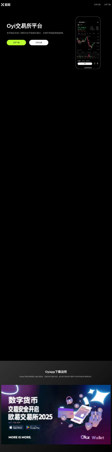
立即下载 (107, 4)
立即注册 (97, 4)
